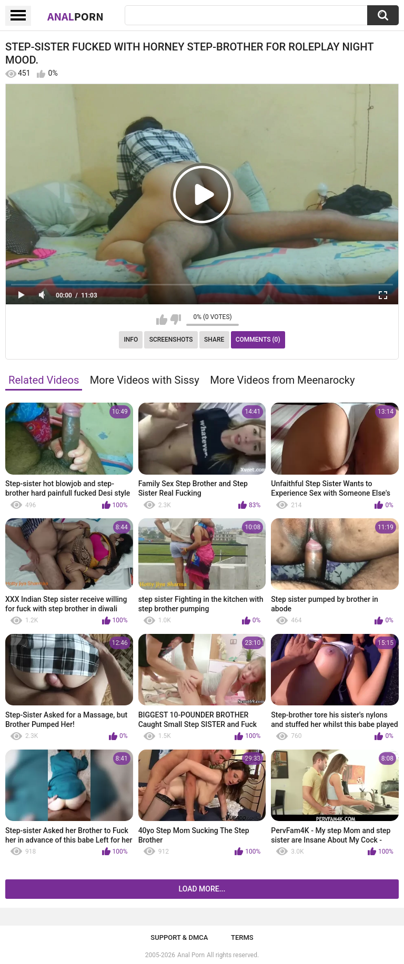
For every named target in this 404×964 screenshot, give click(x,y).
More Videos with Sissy (144, 380)
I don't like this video (175, 319)
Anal (75, 16)
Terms (242, 937)
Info (131, 339)
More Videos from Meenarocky (282, 380)
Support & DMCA (179, 937)
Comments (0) (258, 339)
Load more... (202, 889)
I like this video (161, 319)
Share (214, 339)
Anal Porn (191, 955)
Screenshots (171, 339)
